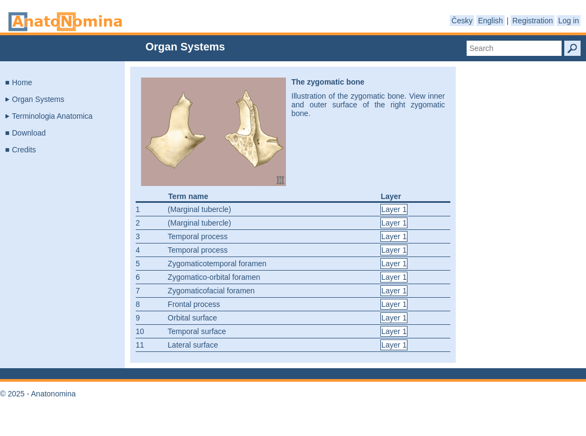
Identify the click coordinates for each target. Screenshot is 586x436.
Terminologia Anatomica (52, 116)
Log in (568, 20)
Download (29, 133)
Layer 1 (394, 209)
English (490, 20)
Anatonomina (65, 22)
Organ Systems (38, 99)
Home (22, 82)
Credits (24, 149)
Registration (532, 20)
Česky (462, 20)
